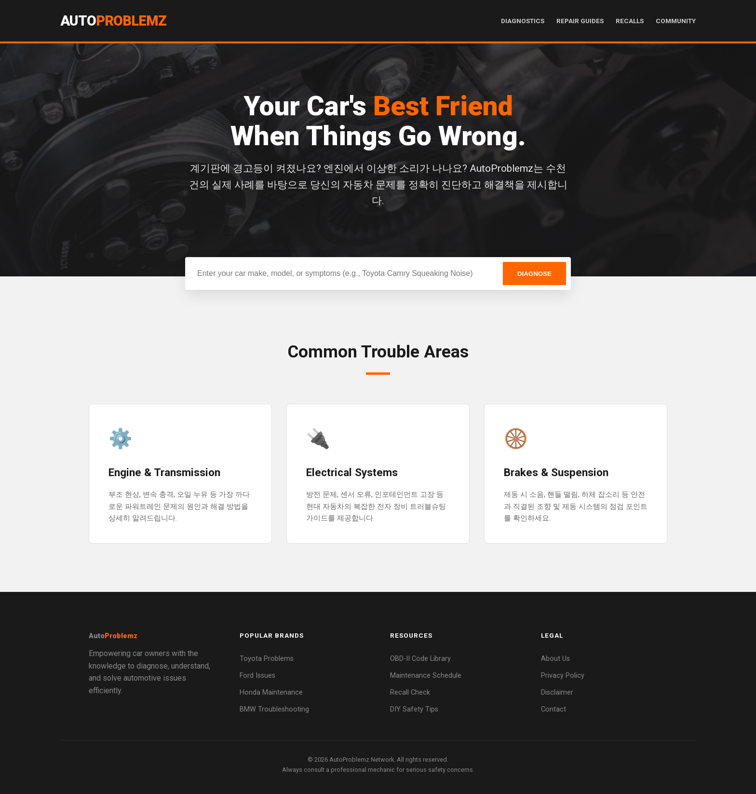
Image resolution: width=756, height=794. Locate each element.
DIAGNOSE (534, 273)
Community (676, 21)
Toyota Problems (267, 659)
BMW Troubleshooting (274, 709)
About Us (555, 659)
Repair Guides (580, 21)
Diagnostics (522, 21)
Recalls (630, 21)
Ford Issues (257, 675)
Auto (113, 21)
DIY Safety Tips (414, 709)
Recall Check (410, 692)
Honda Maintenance (271, 692)
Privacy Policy (562, 675)
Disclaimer (557, 692)
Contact (553, 709)
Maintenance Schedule (425, 675)
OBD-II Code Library (420, 659)
